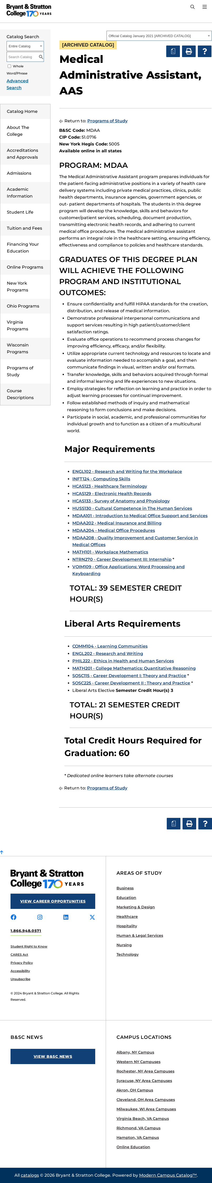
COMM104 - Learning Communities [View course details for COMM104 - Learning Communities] (110, 646)
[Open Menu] (204, 7)
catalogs (30, 1175)
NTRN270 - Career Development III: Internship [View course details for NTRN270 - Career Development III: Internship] (121, 559)
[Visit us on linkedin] (65, 917)
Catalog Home (22, 111)
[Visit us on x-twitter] (92, 917)
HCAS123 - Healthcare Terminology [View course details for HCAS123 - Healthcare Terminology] (109, 486)
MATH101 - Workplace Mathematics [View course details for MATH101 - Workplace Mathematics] (110, 552)
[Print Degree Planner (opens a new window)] (173, 51)
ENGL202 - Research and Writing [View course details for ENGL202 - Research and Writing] (107, 653)
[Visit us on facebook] (13, 917)
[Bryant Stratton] (27, 10)
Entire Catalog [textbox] (19, 46)
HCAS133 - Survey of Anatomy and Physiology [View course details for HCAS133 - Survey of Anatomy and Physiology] (121, 501)
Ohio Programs (23, 306)
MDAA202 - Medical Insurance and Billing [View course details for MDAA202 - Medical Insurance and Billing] (116, 523)
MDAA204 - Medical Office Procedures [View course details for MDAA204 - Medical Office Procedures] (113, 530)
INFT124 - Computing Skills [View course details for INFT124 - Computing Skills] (101, 478)
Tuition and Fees (24, 228)
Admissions (19, 173)
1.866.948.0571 (26, 930)
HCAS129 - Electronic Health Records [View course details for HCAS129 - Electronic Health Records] (111, 493)
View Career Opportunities (53, 901)
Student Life (20, 212)
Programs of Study (107, 120)
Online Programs (25, 267)
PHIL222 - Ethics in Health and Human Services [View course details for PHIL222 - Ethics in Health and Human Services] (123, 660)
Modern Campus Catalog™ (168, 1175)
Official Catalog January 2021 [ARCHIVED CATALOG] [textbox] (150, 36)
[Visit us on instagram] (39, 917)
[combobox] (159, 36)
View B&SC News (53, 1056)
